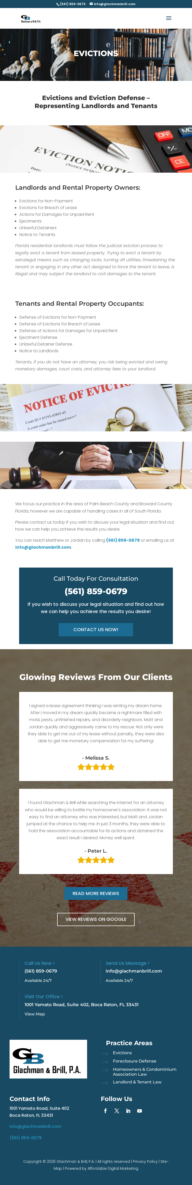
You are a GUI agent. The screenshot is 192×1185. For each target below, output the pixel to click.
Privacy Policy (145, 1161)
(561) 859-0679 (96, 591)
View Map (35, 1014)
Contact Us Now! (95, 629)
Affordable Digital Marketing (113, 1168)
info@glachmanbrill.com (134, 971)
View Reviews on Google (95, 919)
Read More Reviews (96, 893)
